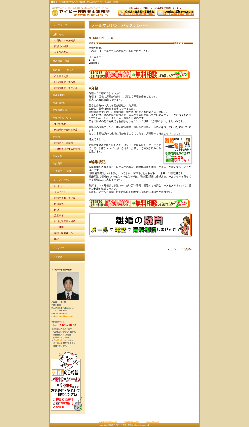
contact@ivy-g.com (64, 316)
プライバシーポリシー (108, 422)
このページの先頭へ (181, 249)
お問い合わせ (60, 340)
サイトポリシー (152, 422)
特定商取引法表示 (131, 422)
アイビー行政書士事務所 (80, 11)
